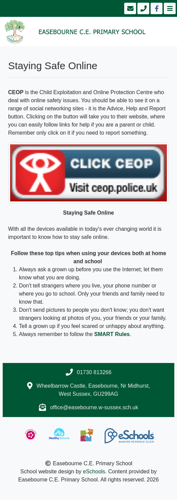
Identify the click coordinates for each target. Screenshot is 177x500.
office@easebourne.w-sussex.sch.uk (94, 407)
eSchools (94, 471)
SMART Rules (112, 334)
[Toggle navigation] (169, 8)
